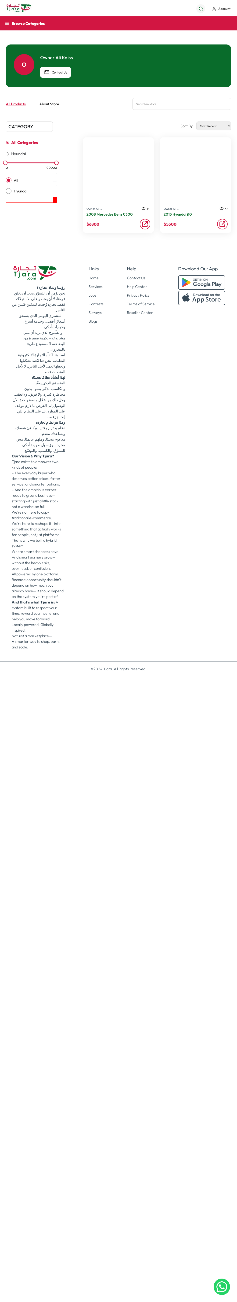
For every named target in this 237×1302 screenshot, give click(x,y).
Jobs (92, 905)
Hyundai (18, 153)
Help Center (137, 896)
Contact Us (55, 72)
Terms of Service (141, 913)
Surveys (95, 922)
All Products (16, 104)
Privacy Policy (138, 905)
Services (96, 896)
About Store (49, 104)
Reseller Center (140, 922)
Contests (96, 913)
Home (94, 887)
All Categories (24, 142)
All (16, 180)
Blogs (93, 931)
